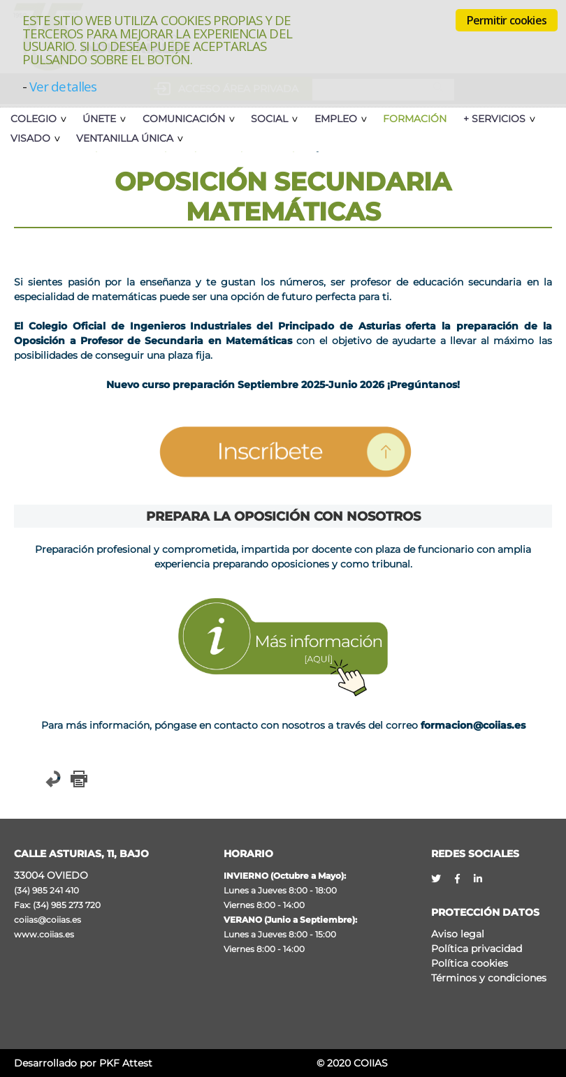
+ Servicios (489, 118)
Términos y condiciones (488, 978)
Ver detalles (62, 86)
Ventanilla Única (124, 138)
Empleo (331, 118)
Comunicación (181, 118)
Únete (98, 118)
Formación (409, 118)
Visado (30, 138)
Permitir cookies (506, 20)
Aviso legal (457, 934)
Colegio (33, 118)
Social (265, 118)
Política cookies (469, 963)
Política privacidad (476, 948)
